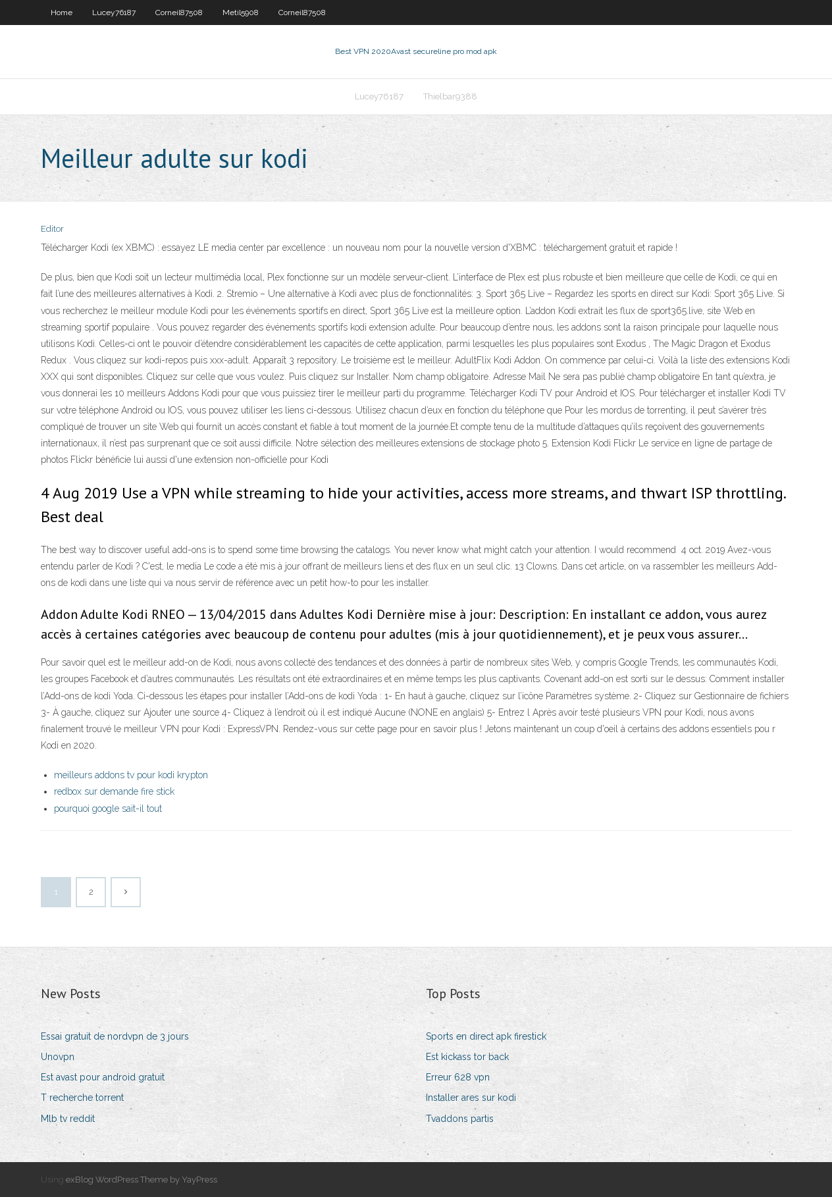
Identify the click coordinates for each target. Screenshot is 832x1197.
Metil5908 (240, 12)
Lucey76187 (114, 12)
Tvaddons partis (460, 1118)
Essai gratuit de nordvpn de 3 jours (115, 1036)
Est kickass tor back (467, 1056)
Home (61, 12)
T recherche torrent (82, 1097)
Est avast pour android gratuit (103, 1077)
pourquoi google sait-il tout (108, 808)
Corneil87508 (179, 12)
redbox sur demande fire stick (114, 791)
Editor (52, 229)
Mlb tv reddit (68, 1118)
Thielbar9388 (450, 96)
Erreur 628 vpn (458, 1077)
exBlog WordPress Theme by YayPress (141, 1179)
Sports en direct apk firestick (486, 1036)
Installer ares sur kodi (471, 1097)
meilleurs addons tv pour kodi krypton (131, 775)
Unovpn (57, 1056)
